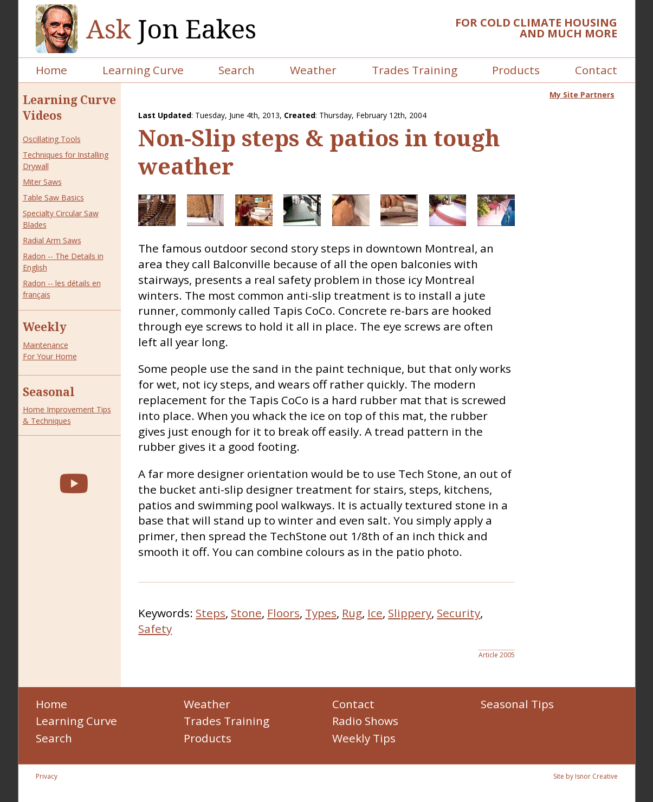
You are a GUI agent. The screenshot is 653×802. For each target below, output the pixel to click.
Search (236, 69)
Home (51, 69)
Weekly (45, 326)
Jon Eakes (171, 29)
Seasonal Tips (517, 704)
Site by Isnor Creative (585, 776)
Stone (246, 612)
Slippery (409, 612)
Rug (352, 612)
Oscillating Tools (52, 139)
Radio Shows (365, 720)
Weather (313, 69)
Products (516, 69)
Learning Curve (143, 69)
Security (458, 612)
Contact (596, 69)
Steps (210, 612)
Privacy (46, 776)
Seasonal (49, 391)
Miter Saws (42, 182)
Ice (375, 612)
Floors (283, 612)
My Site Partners (582, 94)
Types (321, 612)
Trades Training (414, 69)
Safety (155, 628)
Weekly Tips (364, 738)
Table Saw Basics (53, 197)
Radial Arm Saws (52, 240)
